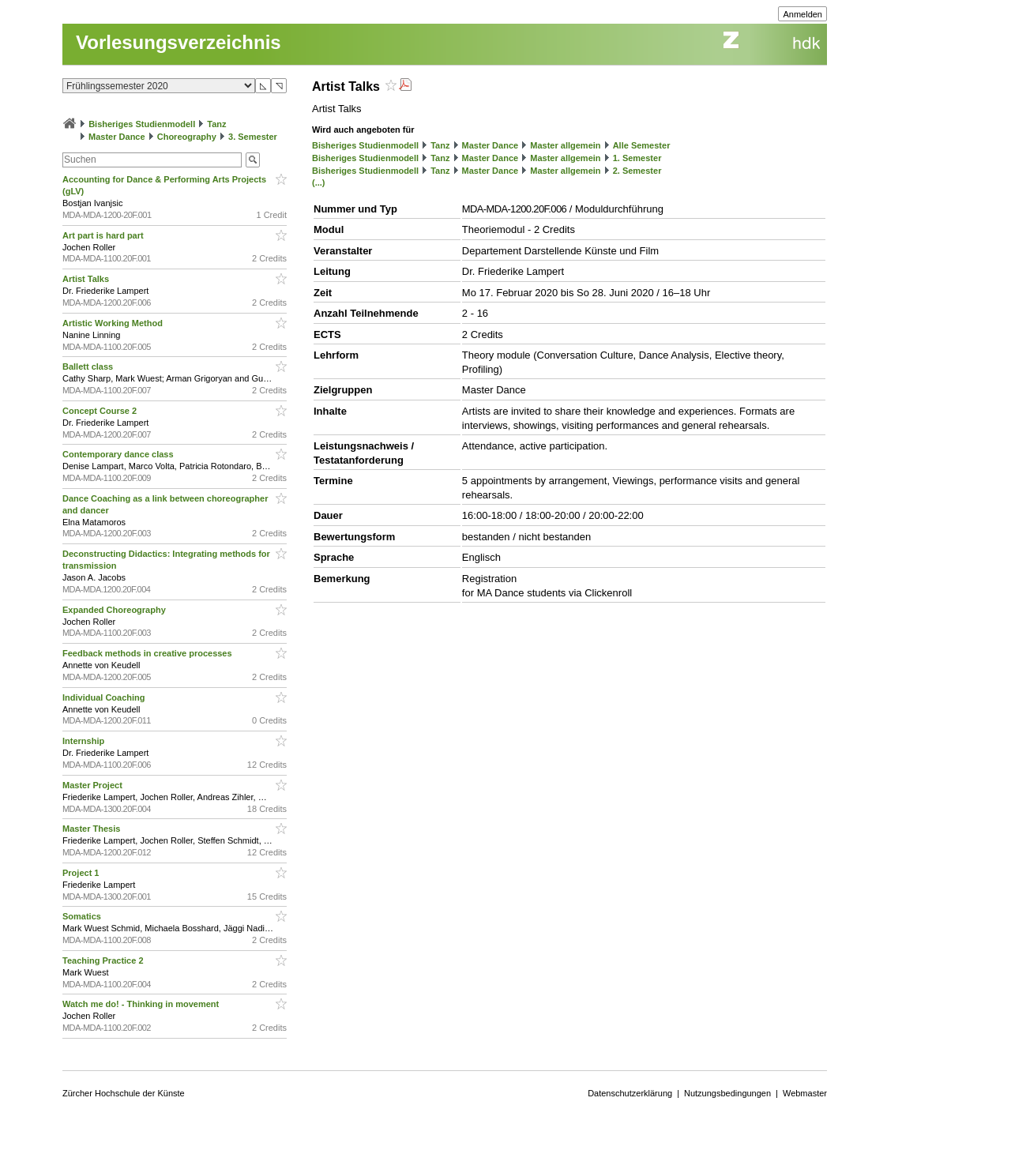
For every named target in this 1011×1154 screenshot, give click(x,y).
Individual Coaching (105, 697)
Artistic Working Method (113, 323)
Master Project (93, 785)
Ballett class (88, 366)
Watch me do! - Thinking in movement (141, 1004)
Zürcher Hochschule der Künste (123, 1093)
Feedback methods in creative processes (148, 653)
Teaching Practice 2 (104, 960)
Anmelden (802, 14)
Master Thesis (92, 828)
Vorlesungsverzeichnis (178, 42)
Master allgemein (565, 145)
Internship (84, 741)
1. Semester (637, 158)
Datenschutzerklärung (630, 1093)
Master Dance (116, 136)
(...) (318, 182)
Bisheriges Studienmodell (141, 124)
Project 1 (82, 873)
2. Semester (637, 170)
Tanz (216, 124)
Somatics (82, 916)
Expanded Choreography (115, 610)
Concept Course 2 (100, 410)
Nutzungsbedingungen (727, 1093)
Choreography (186, 136)
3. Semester (252, 136)
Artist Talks (86, 279)
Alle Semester (642, 145)
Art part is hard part (104, 235)
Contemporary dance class (119, 454)
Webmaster (805, 1093)
